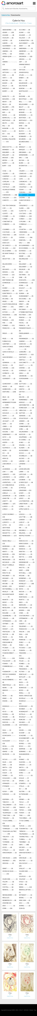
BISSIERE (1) (8, 128)
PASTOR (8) (8, 634)
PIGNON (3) (25, 650)
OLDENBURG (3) (9, 615)
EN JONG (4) (7, 299)
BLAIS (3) (8, 131)
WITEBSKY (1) (25, 895)
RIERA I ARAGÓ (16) (25, 695)
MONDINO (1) (25, 578)
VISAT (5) (7, 884)
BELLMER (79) (8, 107)
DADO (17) (5, 243)
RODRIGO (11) (26, 702)
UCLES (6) (7, 847)
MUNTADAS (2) (26, 597)
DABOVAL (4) (25, 240)
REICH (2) (23, 685)
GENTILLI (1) (25, 360)
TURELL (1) (7, 839)
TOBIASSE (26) (8, 826)
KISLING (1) (24, 445)
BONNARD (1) (25, 136)
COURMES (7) (8, 229)
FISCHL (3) (23, 323)
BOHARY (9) (24, 133)
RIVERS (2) (7, 701)
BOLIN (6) (7, 136)
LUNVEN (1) (25, 519)
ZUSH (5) (22, 908)
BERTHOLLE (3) (8, 120)
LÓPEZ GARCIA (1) (26, 510)
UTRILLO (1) (8, 850)
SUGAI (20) (7, 791)
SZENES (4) (24, 799)
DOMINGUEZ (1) (26, 282)
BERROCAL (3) (9, 117)
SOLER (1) (7, 773)
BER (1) (6, 112)
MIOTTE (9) (24, 567)
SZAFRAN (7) (7, 799)
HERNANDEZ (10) (26, 399)
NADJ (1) (23, 602)
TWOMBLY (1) (24, 842)
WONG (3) (25, 897)
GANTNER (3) (9, 344)
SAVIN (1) (7, 733)
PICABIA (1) (8, 647)
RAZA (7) (23, 682)
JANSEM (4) (24, 421)
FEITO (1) (6, 317)
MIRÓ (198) (24, 570)
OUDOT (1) (24, 623)
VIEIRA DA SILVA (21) (9, 872)
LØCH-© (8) (6, 527)
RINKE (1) (7, 698)
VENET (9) (7, 868)
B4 (27, 965)
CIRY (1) (7, 208)
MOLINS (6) (24, 575)
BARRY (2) (7, 91)
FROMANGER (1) (26, 338)
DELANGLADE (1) (26, 260)
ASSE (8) (8, 75)
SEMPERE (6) (25, 749)
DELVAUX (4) (24, 269)
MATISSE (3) (8, 557)
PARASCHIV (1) (26, 629)
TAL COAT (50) (9, 807)
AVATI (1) (7, 78)
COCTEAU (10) (25, 213)
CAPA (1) (24, 179)
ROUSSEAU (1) (8, 719)
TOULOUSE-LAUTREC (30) (9, 832)
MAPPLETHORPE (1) (26, 537)
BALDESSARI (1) (25, 83)
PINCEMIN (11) (25, 654)
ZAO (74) (24, 903)
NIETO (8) (7, 610)
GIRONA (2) (24, 368)
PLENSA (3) (24, 658)
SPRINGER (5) (9, 783)
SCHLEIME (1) (25, 735)
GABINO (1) (25, 341)
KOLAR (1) (6, 456)
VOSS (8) (23, 884)
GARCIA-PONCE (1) (24, 348)
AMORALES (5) (9, 48)
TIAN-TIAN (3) (8, 815)
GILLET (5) (25, 365)
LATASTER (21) (8, 479)
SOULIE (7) (24, 778)
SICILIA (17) (9, 759)
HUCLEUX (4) (9, 413)
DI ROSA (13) (8, 274)
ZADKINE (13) (6, 903)
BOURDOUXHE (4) (26, 143)
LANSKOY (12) (8, 474)
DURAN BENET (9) (26, 296)
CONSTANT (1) (7, 221)
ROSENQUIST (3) (26, 711)
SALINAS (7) (24, 722)
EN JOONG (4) (24, 299)
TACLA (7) (24, 802)
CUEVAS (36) (25, 237)
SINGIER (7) (25, 765)
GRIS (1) (6, 376)
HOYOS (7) (9, 410)
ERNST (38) (24, 304)
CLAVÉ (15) (7, 211)
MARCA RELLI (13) (9, 542)
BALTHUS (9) (23, 86)
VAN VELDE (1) (25, 858)
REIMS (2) (7, 687)
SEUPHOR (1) (8, 754)
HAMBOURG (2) (9, 389)
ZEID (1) (8, 905)
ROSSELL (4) (8, 714)
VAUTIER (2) (25, 860)
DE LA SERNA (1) (9, 251)
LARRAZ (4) (24, 477)
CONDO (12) (25, 219)
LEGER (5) (24, 493)
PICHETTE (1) (8, 650)
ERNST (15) (7, 307)
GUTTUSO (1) (25, 384)
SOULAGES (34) (9, 778)
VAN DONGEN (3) (9, 852)
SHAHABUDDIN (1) (26, 755)
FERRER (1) (24, 320)
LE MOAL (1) (24, 485)
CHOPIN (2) (24, 197)
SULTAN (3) (24, 791)
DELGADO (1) (9, 269)
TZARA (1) (7, 844)
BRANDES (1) (8, 149)
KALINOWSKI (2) (26, 432)
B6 (27, 936)
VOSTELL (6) (7, 887)
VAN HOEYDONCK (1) (26, 854)
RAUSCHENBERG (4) (9, 681)
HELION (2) (24, 397)
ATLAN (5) (25, 75)
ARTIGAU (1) (9, 72)
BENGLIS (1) (7, 109)
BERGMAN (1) (25, 115)
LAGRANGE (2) (9, 469)
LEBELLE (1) (8, 493)
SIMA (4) (7, 765)
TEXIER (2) (24, 812)
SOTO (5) (26, 775)
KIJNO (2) (24, 442)
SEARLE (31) (25, 743)
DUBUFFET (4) (8, 291)
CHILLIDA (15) (9, 197)
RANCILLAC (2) (26, 674)
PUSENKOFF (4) (9, 671)
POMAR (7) (7, 663)
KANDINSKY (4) (9, 434)
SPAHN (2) (24, 781)
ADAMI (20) (8, 32)
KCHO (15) (5, 440)
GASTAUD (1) (25, 357)
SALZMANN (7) (9, 725)
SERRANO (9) (25, 751)
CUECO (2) (7, 237)
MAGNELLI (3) (25, 530)
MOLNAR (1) (7, 578)
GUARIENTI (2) (8, 378)
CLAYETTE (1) (25, 211)
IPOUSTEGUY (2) (26, 418)
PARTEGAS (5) (8, 631)
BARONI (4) (25, 88)
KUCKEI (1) (24, 458)
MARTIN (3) (25, 551)
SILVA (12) (7, 762)
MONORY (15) (26, 581)
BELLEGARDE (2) (26, 104)
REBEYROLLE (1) (8, 685)
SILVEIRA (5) (25, 762)
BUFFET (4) (8, 163)
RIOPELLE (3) (26, 698)
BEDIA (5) (6, 101)
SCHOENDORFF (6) (26, 738)
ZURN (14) (7, 908)
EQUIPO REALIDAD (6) (9, 304)
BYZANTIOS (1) (26, 167)
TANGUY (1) (24, 807)
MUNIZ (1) (23, 594)
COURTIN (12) (25, 229)
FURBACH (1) (6, 341)
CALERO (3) (8, 173)
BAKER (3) (7, 83)
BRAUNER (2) (8, 152)
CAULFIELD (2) (25, 187)
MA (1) (23, 527)
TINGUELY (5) (8, 818)
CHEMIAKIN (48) (9, 195)
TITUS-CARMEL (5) (26, 822)
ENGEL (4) (7, 301)
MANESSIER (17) (9, 535)
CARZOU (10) (24, 184)
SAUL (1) (6, 730)
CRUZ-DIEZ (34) (9, 235)
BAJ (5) (23, 80)
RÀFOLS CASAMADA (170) (9, 675)
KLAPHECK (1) (9, 448)
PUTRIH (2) (24, 671)
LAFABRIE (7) (26, 465)
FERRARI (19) (8, 320)
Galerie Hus (5, 15)
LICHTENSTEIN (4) (26, 501)
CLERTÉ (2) (7, 213)
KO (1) (5, 453)
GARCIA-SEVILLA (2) (10, 353)
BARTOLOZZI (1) (26, 92)
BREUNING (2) (25, 152)
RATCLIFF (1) (24, 677)
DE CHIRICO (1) (9, 245)
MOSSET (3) (25, 586)
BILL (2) (6, 125)
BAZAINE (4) (24, 96)
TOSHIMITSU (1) (25, 828)
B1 (27, 994)
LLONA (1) (24, 506)
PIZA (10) (8, 658)
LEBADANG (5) (7, 490)
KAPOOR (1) (24, 434)
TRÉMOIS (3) (26, 831)
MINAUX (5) (24, 565)
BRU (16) (23, 157)
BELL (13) (25, 101)
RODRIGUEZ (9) (26, 706)
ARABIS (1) (24, 54)
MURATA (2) (7, 599)
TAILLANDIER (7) (9, 804)
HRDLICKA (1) (25, 410)
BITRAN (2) (24, 128)
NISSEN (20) (24, 610)
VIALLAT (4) (25, 868)
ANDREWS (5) (25, 51)
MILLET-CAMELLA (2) (8, 566)
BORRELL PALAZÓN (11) (8, 140)
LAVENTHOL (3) (9, 482)
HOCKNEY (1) (8, 407)
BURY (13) (6, 165)
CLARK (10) (24, 208)
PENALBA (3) (8, 639)
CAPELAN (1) (8, 181)
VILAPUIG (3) (25, 876)
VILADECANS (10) (26, 872)
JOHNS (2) (24, 423)
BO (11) (6, 133)
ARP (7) (23, 62)
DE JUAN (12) (8, 248)
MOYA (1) (24, 589)
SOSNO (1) (7, 775)
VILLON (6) (8, 882)
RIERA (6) (7, 695)
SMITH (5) (23, 767)
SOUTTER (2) (8, 781)
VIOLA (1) (23, 882)
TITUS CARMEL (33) (9, 822)
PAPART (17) (7, 629)
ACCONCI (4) (24, 30)
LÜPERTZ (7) (8, 522)
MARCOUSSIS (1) (26, 543)
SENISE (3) (7, 751)
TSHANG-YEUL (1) (26, 836)
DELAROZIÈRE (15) (9, 265)
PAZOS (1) (7, 637)
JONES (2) (7, 426)
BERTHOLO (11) (25, 120)
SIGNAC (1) (24, 759)
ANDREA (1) (7, 51)
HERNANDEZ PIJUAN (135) (9, 403)
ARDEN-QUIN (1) (9, 58)
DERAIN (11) (8, 272)
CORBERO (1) (8, 224)
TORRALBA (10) (10, 828)
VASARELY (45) (8, 860)
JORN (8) (23, 429)
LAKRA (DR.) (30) (24, 469)
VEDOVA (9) (8, 863)
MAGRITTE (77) (9, 533)
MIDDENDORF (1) (26, 562)
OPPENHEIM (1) (9, 621)
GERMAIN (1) (8, 362)
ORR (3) (22, 621)
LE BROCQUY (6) (26, 482)
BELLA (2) (6, 104)
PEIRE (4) (23, 637)
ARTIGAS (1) (26, 70)
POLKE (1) (24, 661)
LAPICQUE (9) (25, 474)
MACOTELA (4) (9, 530)
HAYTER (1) (26, 393)
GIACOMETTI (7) (26, 362)
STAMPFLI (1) (25, 783)
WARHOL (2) (7, 890)
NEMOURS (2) (25, 605)
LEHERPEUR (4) (9, 495)
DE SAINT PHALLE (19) (9, 255)
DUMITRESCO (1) (10, 293)
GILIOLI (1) (7, 365)
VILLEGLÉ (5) (25, 879)
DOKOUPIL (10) (27, 280)
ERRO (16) (9, 309)
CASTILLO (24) (8, 187)
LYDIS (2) (24, 525)
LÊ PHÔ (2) (22, 487)
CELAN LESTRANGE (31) (8, 191)
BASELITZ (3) (8, 96)
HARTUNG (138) (9, 392)
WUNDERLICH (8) (9, 900)
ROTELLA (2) (25, 714)
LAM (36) (7, 471)
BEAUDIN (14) (8, 99)
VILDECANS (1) (10, 879)
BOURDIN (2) (25, 139)
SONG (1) (24, 773)
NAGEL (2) (7, 605)
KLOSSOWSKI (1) (26, 450)
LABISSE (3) (24, 461)
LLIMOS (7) (7, 506)
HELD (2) (5, 397)
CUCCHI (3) (24, 235)
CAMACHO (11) (25, 173)
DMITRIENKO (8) (7, 280)
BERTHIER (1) (24, 117)
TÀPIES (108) (25, 810)
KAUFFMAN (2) (25, 437)
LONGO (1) (7, 509)
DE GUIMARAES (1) (26, 245)
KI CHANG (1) (24, 440)
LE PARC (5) (7, 487)
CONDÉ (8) (7, 219)
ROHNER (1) (25, 709)
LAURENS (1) (24, 479)
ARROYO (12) (9, 70)
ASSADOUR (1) (24, 72)
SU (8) (23, 789)
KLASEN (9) (24, 448)
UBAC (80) (24, 844)
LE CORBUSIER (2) (8, 485)
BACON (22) (8, 80)
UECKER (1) (25, 847)
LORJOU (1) (25, 514)
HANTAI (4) (24, 389)
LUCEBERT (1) (6, 519)
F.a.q (35, 1010)
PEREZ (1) (24, 642)
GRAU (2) (24, 373)
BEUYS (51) (8, 123)
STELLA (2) (24, 786)
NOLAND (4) (8, 613)
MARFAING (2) (8, 546)
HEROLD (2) (25, 402)
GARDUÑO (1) (24, 352)
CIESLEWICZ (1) (26, 205)
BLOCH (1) (25, 131)
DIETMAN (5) (24, 274)
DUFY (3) (23, 291)
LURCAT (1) (24, 522)
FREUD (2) (7, 333)
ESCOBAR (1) (25, 309)
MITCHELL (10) (25, 573)
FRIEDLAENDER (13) (26, 334)
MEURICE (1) (26, 559)
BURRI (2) (24, 163)
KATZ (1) (6, 437)
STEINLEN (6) (8, 787)
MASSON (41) (8, 554)
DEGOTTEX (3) (8, 259)
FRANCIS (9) (24, 325)
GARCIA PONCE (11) (7, 348)
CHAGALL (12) (25, 192)
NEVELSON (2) (8, 607)
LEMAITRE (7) (9, 498)
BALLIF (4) (7, 86)
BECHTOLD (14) (25, 99)
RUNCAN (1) (25, 719)
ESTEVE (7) (8, 312)
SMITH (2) (6, 770)
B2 (10, 994)
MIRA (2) (6, 570)
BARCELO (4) (8, 88)
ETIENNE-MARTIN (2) (26, 312)
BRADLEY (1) (25, 147)
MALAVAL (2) (25, 533)
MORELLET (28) (26, 583)
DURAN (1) (6, 296)
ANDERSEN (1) (26, 48)
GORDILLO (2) (24, 370)
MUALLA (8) (7, 591)
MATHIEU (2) (25, 554)
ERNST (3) (23, 307)
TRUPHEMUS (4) (26, 834)
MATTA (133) (25, 557)
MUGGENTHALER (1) (8, 595)
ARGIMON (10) (25, 56)
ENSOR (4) (24, 301)
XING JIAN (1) (24, 900)
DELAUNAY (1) (25, 266)
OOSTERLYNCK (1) (26, 615)
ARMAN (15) (9, 63)
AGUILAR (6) (7, 38)
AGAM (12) (24, 32)
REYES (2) (23, 690)
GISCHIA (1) (7, 370)
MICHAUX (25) (8, 562)
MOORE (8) (7, 583)
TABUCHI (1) (8, 802)
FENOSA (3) (25, 317)
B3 (10, 936)
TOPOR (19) (25, 826)
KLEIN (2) (6, 450)
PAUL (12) (23, 634)
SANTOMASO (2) (26, 726)
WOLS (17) (5, 897)
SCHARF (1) (24, 733)
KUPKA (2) (7, 461)
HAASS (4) (7, 386)
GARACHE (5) (25, 344)
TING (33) (24, 815)
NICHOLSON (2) (25, 607)
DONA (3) (23, 285)
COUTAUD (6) (8, 232)
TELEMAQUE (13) (9, 812)
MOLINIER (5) (8, 575)
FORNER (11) (8, 325)
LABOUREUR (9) (9, 465)
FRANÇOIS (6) (8, 328)
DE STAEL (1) (25, 253)
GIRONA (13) (8, 368)
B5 (10, 965)
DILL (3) (8, 277)
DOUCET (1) (25, 288)
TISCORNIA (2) (25, 818)
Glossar (31, 1010)
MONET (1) (8, 581)
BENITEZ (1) (25, 109)
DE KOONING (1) (26, 248)
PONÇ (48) (24, 666)
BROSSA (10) (7, 157)
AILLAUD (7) (24, 38)
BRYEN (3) (7, 160)
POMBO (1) (24, 663)
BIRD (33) (23, 125)
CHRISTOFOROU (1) (26, 201)
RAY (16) (23, 679)
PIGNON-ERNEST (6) (10, 654)
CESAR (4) (25, 189)
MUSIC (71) (7, 602)
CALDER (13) (26, 171)
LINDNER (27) (8, 503)
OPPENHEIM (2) (26, 618)
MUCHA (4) (25, 591)
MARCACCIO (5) (26, 541)
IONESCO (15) (9, 418)
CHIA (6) (23, 195)
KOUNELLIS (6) (25, 456)
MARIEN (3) (24, 546)
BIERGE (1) (24, 123)
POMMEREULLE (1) (9, 667)
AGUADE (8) (8, 35)
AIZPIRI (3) (7, 40)
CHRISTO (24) (9, 200)
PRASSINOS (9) (25, 669)
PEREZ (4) (7, 645)
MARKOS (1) (25, 549)
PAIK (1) (7, 626)
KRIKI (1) (5, 458)
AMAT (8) (24, 46)
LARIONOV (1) (9, 477)
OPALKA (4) (8, 618)
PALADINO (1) (26, 626)
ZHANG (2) (24, 905)
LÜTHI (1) (6, 525)
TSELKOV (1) (8, 836)
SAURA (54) (25, 730)
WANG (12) (25, 887)
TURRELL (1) (25, 839)
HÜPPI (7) (8, 415)
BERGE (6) (8, 115)
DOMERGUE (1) (9, 284)
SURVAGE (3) (8, 794)
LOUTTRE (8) (25, 517)
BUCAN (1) (24, 160)
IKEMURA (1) (24, 415)
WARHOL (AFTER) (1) (26, 891)
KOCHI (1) (24, 453)
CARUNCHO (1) (25, 181)
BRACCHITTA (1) (9, 147)
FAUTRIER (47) (25, 315)
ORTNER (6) (7, 623)
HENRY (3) (8, 399)
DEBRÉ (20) (24, 256)
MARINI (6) (8, 549)
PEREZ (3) (23, 645)
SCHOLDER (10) (9, 742)
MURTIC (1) (24, 599)
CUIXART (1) (8, 240)
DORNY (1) (8, 288)
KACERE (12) (7, 432)
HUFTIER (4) (25, 413)
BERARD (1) (25, 112)
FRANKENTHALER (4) (26, 329)
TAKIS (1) (24, 804)
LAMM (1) (24, 471)
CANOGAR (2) (25, 176)
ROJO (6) (7, 711)
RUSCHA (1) (8, 722)
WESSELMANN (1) (9, 895)
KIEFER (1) (7, 442)
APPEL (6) (7, 54)
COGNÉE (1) (8, 216)
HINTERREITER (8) (26, 405)
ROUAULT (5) (25, 717)
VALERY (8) (24, 850)
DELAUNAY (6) (25, 264)
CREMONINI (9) (26, 232)
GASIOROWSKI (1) (9, 358)
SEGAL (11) (8, 746)
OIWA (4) (23, 613)
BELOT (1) (24, 107)
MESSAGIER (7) (8, 559)
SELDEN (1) (7, 749)
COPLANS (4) (24, 221)
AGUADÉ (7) (25, 35)
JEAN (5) (7, 423)
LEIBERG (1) (24, 495)
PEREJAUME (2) (7, 642)
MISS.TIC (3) (6, 573)
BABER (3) (23, 78)
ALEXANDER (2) (9, 46)
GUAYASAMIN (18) (26, 380)
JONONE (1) (6, 429)
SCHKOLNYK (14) (8, 737)
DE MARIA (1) (25, 251)
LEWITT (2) (7, 501)
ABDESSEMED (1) (9, 30)
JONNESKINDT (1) (25, 426)
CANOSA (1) (8, 179)
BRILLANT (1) (8, 155)
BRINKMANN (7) (26, 155)
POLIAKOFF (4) (8, 661)
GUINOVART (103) (10, 384)
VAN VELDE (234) (9, 858)
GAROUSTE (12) (26, 354)
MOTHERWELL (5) (10, 589)
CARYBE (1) (6, 184)
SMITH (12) (7, 767)
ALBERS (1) (7, 43)
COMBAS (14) (25, 216)
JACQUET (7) (8, 421)
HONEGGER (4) (26, 407)
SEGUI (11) (24, 746)
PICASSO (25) (25, 647)
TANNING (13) (9, 810)
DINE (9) (22, 277)
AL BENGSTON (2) (26, 40)
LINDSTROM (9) (26, 503)
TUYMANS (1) (7, 842)
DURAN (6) (24, 293)
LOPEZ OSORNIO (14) (9, 515)
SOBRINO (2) (26, 770)
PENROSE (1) (25, 639)
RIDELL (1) (24, 693)
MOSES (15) (7, 586)
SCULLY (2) (24, 741)
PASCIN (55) (24, 631)
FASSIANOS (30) (9, 315)
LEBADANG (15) (25, 490)
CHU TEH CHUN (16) (8, 205)
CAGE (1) (6, 171)
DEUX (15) (23, 272)
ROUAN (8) (8, 717)
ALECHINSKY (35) (26, 43)
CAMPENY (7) (8, 176)
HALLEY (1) (24, 386)
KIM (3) (8, 445)
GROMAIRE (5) (25, 376)
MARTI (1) (7, 551)
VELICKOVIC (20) (25, 864)
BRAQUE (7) (25, 149)
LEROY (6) (24, 498)
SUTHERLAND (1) (26, 795)
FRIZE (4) (7, 338)
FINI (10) (7, 323)
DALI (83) (24, 243)
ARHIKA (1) (25, 59)
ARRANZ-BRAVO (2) (24, 66)
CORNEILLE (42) (25, 225)
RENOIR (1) (9, 691)
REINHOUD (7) (26, 687)
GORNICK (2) (8, 373)
